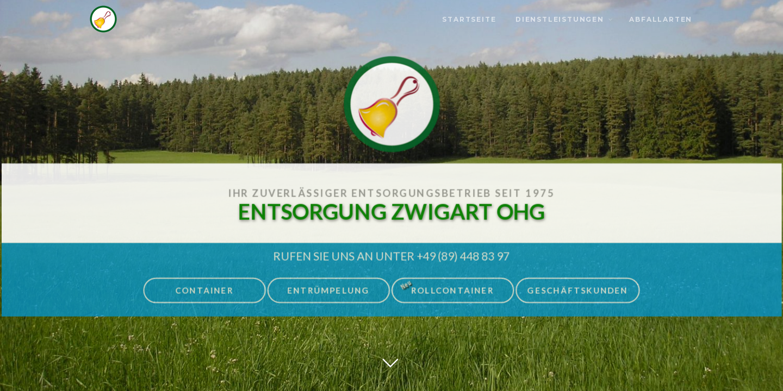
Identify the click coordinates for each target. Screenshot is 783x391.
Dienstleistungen (559, 19)
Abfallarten (660, 19)
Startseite (469, 19)
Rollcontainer (446, 285)
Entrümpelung (329, 288)
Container (205, 288)
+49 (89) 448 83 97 (463, 253)
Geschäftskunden (577, 288)
